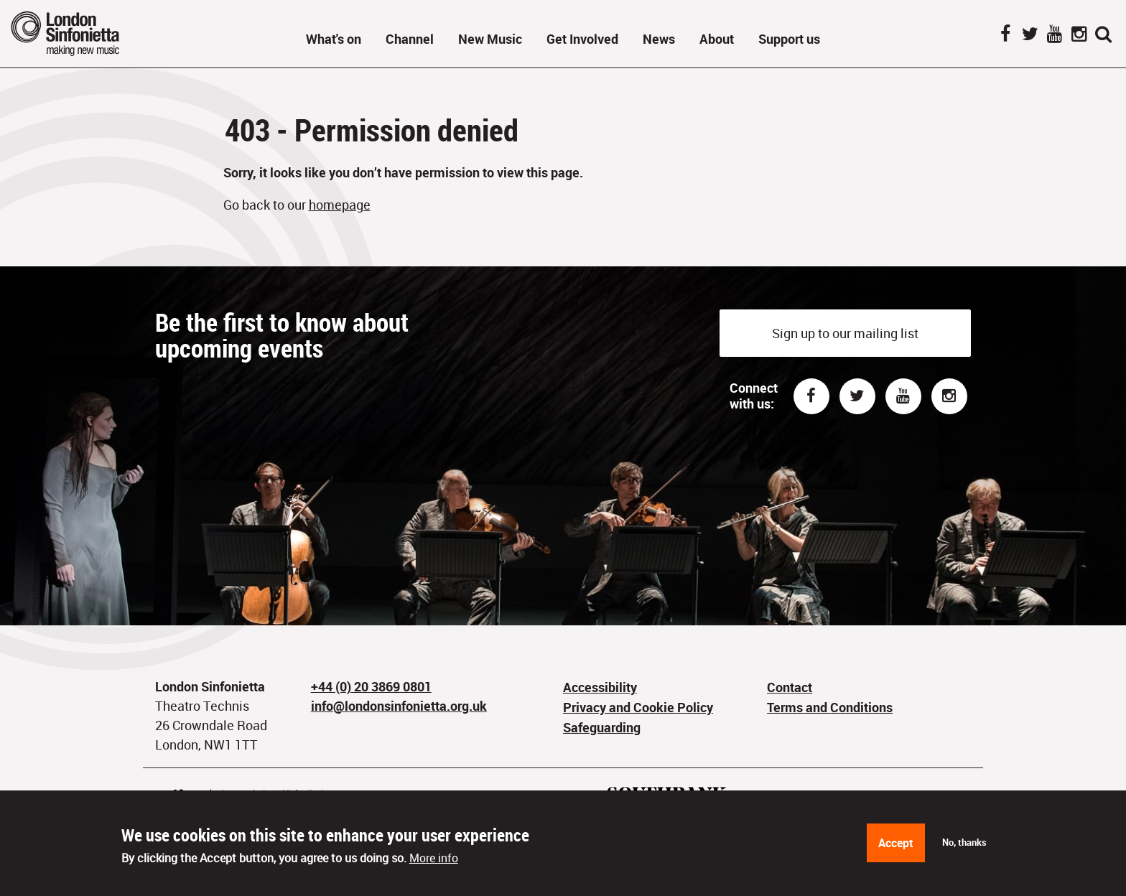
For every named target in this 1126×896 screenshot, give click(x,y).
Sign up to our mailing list (845, 333)
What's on (333, 38)
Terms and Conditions (830, 707)
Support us (789, 38)
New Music (490, 38)
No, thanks (964, 845)
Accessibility (600, 687)
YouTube (1054, 35)
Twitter (1030, 35)
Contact (789, 687)
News (659, 38)
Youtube (903, 396)
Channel (410, 38)
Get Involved (582, 38)
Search (1103, 35)
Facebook (1005, 35)
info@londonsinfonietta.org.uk (399, 705)
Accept (895, 847)
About (716, 38)
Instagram (1078, 35)
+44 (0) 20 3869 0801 (371, 686)
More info (433, 862)
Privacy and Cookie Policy (638, 707)
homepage (340, 204)
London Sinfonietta (82, 33)
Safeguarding (602, 727)
